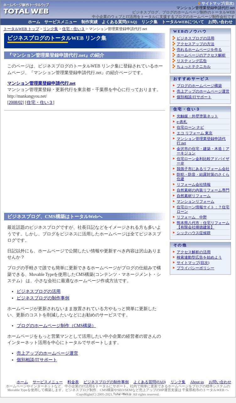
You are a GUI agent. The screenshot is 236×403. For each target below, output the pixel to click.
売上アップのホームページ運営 (47, 353)
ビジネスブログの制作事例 (43, 298)
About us (197, 382)
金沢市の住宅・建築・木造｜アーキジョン (203, 151)
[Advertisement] (84, 157)
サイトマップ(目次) (217, 3)
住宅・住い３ (73, 29)
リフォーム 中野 (192, 217)
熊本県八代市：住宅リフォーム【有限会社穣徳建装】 (203, 225)
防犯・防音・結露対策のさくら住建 (203, 176)
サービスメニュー (60, 21)
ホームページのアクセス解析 (201, 55)
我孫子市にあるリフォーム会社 (203, 169)
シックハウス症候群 (194, 233)
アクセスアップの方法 (195, 44)
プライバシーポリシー (195, 268)
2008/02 (16, 102)
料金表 (73, 382)
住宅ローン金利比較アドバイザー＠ (203, 161)
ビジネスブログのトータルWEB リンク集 (56, 38)
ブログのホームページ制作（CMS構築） (56, 325)
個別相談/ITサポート (37, 359)
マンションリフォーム (195, 201)
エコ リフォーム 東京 (194, 133)
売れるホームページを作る (199, 49)
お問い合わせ (220, 21)
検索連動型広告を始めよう (199, 257)
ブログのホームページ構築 (199, 85)
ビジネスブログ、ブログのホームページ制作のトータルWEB (183, 12)
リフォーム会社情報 (194, 184)
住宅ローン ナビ (190, 127)
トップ (21, 29)
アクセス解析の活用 (194, 252)
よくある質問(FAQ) (119, 21)
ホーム (34, 21)
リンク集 (149, 21)
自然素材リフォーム (194, 196)
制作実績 (89, 21)
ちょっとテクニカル (194, 66)
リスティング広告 (192, 61)
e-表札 (182, 122)
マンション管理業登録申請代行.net (201, 141)
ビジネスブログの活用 (39, 291)
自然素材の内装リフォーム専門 (203, 190)
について (183, 21)
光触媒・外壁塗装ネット (197, 116)
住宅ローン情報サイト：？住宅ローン (203, 209)
